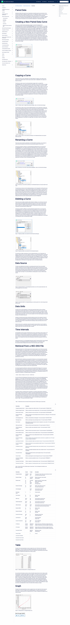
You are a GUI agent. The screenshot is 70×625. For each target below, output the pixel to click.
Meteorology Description (5, 39)
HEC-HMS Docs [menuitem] (44, 1)
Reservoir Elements (4, 35)
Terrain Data (4, 23)
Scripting (3, 57)
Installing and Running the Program (5, 10)
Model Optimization (5, 43)
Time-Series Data (5, 18)
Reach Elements (4, 33)
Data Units (60, 11)
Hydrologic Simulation (5, 41)
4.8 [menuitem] (57, 1)
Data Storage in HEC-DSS (5, 52)
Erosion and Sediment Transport (6, 50)
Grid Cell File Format (5, 59)
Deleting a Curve (61, 9)
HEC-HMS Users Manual (8, 1)
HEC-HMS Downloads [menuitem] (51, 1)
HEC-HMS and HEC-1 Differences (6, 61)
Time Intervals (61, 12)
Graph (60, 16)
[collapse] (12, 16)
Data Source (60, 10)
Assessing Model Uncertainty (6, 48)
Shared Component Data (5, 16)
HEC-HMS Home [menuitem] (38, 1)
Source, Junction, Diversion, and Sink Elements (6, 37)
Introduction (4, 7)
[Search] (64, 2)
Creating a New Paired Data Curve (63, 5)
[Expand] (12, 8)
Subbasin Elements (4, 31)
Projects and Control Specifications (5, 14)
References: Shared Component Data (7, 26)
